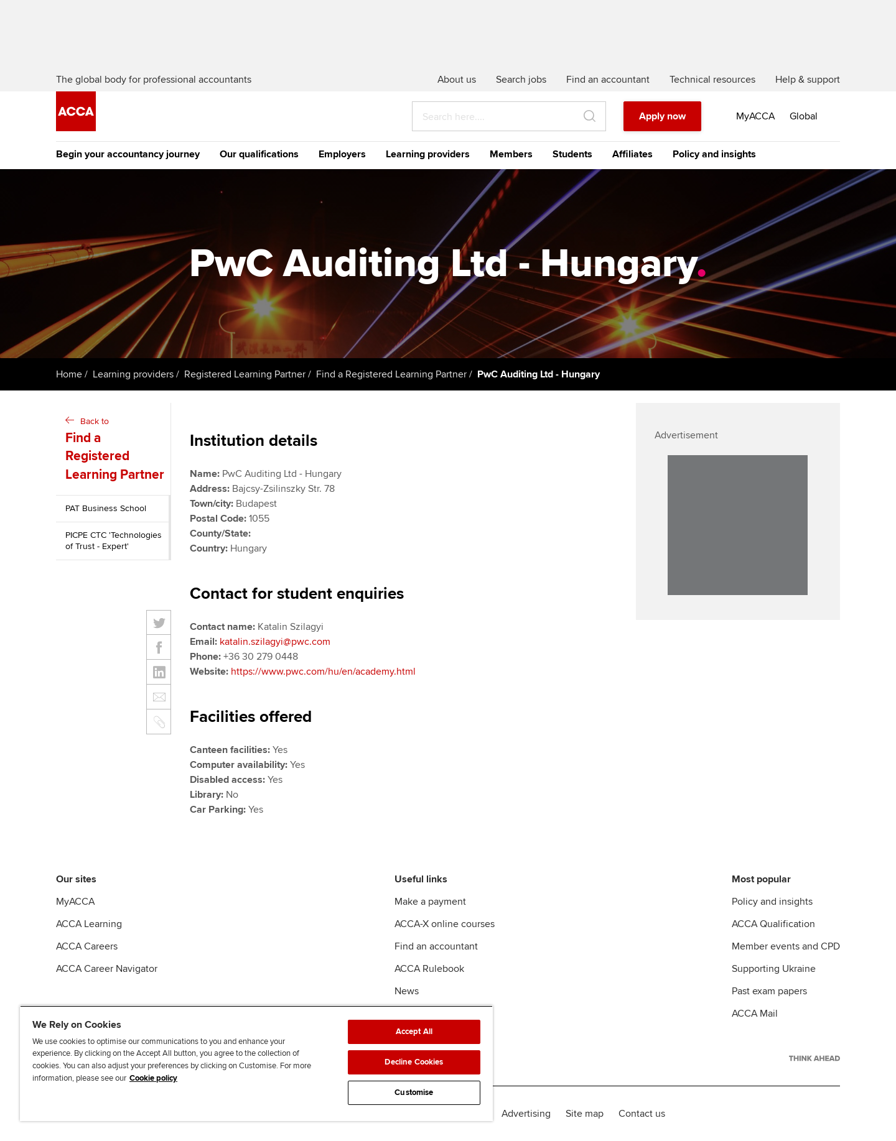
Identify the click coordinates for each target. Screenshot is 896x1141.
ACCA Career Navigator (106, 969)
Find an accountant (436, 946)
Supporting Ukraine (774, 969)
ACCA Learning (89, 924)
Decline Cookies (414, 1062)
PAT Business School (105, 508)
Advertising (526, 1113)
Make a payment (430, 901)
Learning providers (428, 154)
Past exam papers (769, 991)
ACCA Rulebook (429, 969)
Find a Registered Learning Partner (391, 374)
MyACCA (75, 901)
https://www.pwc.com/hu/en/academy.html (323, 671)
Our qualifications (259, 154)
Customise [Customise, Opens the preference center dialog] (413, 1092)
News (406, 991)
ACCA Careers (87, 946)
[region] (256, 1063)
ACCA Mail (755, 1013)
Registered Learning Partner (245, 374)
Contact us (641, 1113)
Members (511, 154)
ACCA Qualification (773, 924)
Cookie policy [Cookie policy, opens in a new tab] (153, 1078)
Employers (342, 154)
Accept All (414, 1032)
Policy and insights (714, 154)
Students (572, 154)
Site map (585, 1113)
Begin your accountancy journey (128, 154)
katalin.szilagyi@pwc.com (275, 641)
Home (69, 374)
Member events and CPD (786, 946)
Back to (114, 450)
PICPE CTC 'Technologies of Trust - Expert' (113, 541)
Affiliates (632, 154)
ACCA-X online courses (444, 924)
